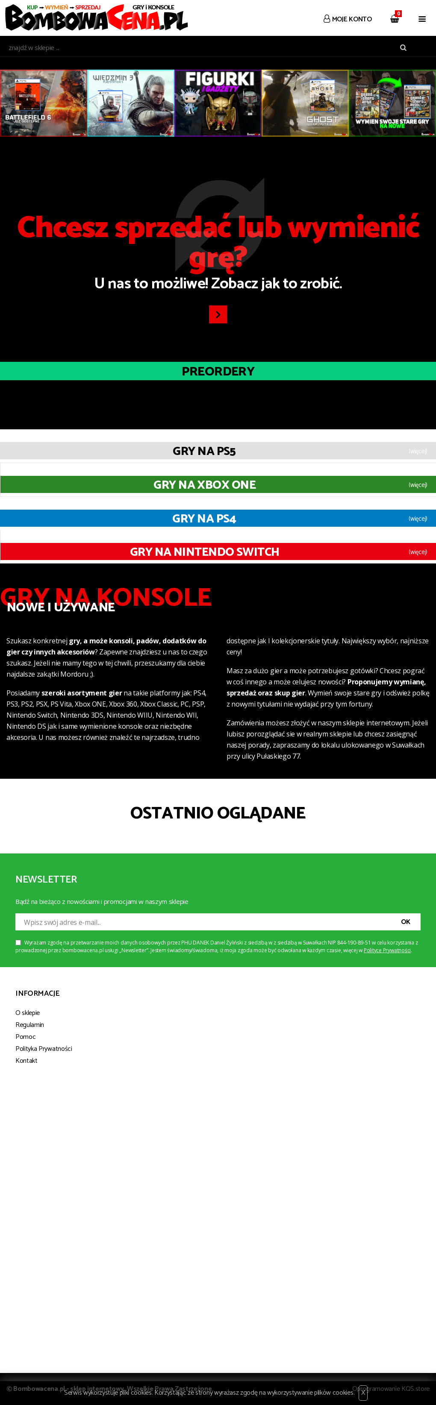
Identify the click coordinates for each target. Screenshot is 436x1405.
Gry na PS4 (204, 519)
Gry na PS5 (204, 451)
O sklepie (27, 1013)
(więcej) (418, 451)
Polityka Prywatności (43, 1049)
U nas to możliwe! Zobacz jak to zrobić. (218, 255)
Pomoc (25, 1037)
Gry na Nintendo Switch (205, 552)
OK (405, 922)
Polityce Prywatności (387, 950)
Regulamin (29, 1025)
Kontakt (26, 1061)
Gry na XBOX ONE (204, 485)
